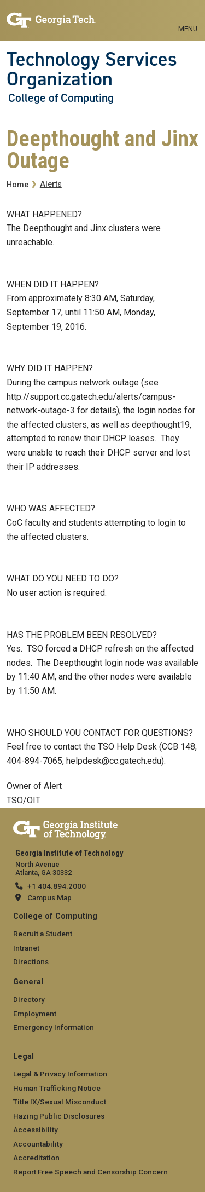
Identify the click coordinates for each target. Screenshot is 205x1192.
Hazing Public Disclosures (58, 1116)
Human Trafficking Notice (57, 1088)
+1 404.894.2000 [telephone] (56, 886)
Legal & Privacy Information (60, 1073)
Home (17, 184)
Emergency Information (53, 1027)
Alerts (51, 184)
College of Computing (61, 98)
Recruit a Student (42, 933)
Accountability (38, 1143)
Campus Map (49, 897)
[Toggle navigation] (187, 16)
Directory (29, 999)
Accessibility (35, 1129)
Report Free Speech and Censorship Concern (90, 1171)
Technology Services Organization (92, 69)
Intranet (26, 947)
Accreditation (36, 1157)
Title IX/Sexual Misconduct (59, 1101)
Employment (34, 1013)
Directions (31, 961)
